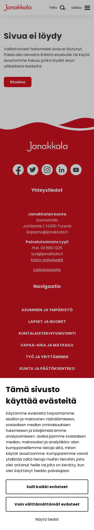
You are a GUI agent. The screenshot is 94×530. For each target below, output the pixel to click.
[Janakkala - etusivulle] (17, 7)
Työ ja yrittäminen (47, 357)
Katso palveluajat (47, 260)
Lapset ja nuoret (47, 321)
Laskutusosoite (47, 269)
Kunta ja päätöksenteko (47, 368)
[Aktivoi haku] (57, 7)
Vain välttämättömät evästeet (47, 504)
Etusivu (17, 82)
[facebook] (18, 169)
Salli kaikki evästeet (47, 487)
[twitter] (32, 169)
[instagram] (47, 169)
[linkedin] (61, 169)
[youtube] (76, 169)
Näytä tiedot (47, 519)
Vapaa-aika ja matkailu (47, 345)
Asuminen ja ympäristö (47, 310)
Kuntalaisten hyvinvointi (47, 333)
